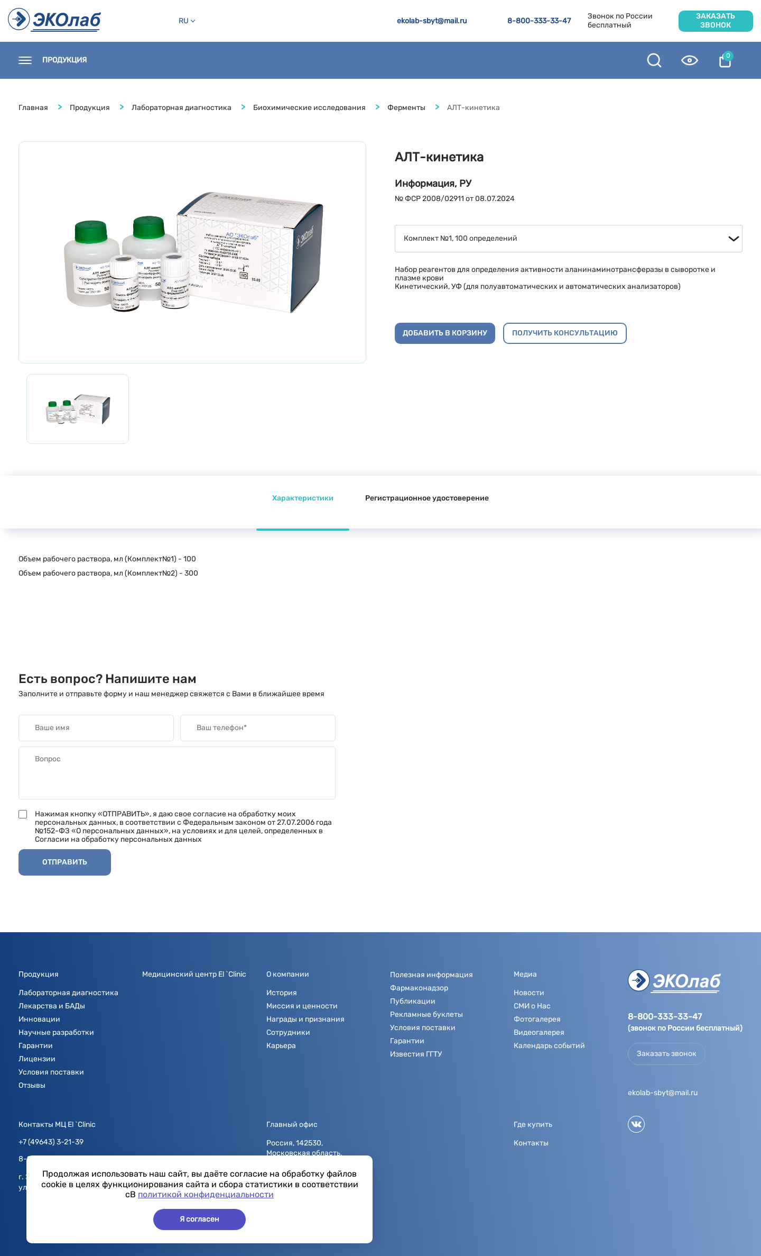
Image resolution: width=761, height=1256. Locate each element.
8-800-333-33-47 (539, 21)
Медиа (368, 60)
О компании (311, 60)
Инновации (39, 1019)
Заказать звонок (715, 20)
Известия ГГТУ (416, 1054)
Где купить (189, 60)
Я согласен (199, 1219)
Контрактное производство (572, 60)
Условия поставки (51, 1072)
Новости (249, 60)
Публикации (412, 1001)
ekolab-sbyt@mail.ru (432, 21)
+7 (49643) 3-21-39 (50, 1142)
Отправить (64, 862)
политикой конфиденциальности (206, 1194)
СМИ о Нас (532, 1006)
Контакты (127, 60)
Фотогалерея (537, 1019)
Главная (33, 107)
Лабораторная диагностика (181, 107)
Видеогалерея (539, 1032)
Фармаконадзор (419, 988)
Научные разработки (56, 1032)
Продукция (64, 60)
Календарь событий (549, 1045)
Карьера (281, 1045)
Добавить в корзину (445, 333)
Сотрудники (288, 1032)
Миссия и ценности (302, 1006)
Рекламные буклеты (426, 1014)
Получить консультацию (565, 333)
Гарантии (35, 1045)
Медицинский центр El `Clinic (194, 974)
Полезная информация (448, 60)
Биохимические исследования (309, 107)
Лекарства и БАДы (51, 1006)
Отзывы (31, 1085)
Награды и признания (305, 1019)
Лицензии (36, 1058)
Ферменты (406, 107)
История (281, 992)
